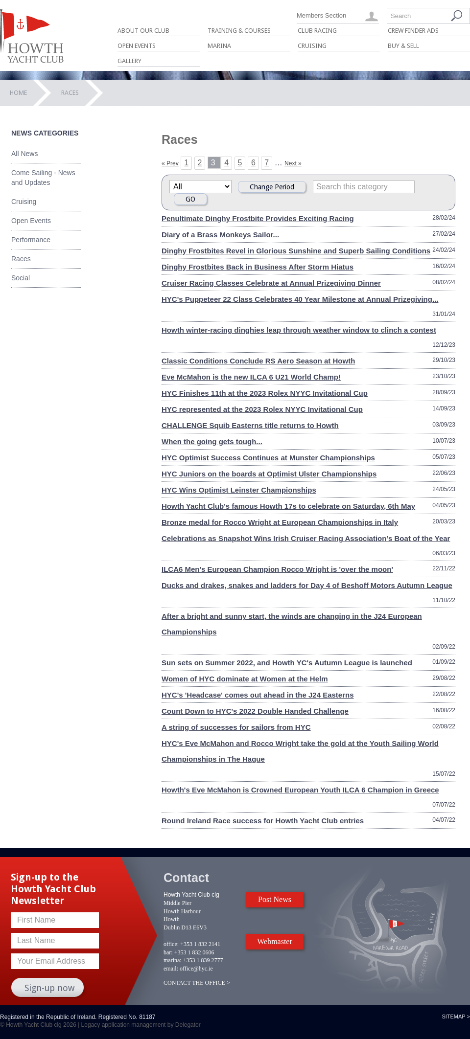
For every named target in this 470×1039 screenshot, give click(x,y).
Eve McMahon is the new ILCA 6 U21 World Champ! (251, 377)
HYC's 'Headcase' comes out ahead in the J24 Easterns (258, 695)
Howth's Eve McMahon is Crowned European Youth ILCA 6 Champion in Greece (300, 790)
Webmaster (274, 941)
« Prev (170, 163)
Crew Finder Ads (413, 30)
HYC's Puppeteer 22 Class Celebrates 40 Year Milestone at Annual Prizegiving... (300, 299)
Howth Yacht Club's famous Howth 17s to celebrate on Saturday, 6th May (288, 506)
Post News (274, 899)
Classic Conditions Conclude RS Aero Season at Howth (258, 361)
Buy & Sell (403, 45)
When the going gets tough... (212, 441)
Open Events (137, 45)
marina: (173, 960)
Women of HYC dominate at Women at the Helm (245, 679)
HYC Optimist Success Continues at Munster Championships (268, 457)
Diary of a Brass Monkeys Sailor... (220, 234)
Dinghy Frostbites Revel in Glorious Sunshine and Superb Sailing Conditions (296, 251)
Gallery (129, 61)
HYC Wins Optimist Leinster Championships (239, 490)
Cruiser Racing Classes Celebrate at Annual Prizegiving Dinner (271, 283)
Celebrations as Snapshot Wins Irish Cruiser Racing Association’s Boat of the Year (306, 538)
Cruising (312, 45)
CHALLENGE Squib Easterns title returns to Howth (250, 425)
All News (24, 154)
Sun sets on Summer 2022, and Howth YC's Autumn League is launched (287, 662)
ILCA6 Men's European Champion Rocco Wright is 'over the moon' (277, 569)
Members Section (321, 15)
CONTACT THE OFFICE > (197, 982)
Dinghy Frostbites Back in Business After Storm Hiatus (257, 267)
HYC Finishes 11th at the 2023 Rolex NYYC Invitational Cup (265, 393)
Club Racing (317, 30)
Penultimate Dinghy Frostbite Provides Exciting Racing (258, 218)
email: (171, 968)
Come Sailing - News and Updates (43, 177)
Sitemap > (456, 1016)
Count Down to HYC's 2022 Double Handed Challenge (255, 711)
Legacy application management (123, 1024)
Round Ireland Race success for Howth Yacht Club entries (263, 820)
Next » (293, 163)
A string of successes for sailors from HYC (236, 727)
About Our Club (143, 30)
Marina (219, 45)
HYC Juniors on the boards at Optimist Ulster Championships (269, 474)
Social (20, 278)
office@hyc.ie (196, 968)
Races (21, 259)
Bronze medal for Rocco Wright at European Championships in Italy (280, 522)
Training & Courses (239, 30)
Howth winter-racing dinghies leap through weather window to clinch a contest (299, 330)
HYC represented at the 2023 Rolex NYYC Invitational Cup (262, 409)
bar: (168, 952)
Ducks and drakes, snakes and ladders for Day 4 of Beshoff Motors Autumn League (307, 585)
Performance (30, 240)
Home (18, 92)
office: (171, 944)
